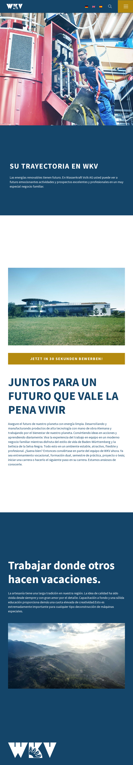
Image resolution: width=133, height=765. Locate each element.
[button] (110, 6)
